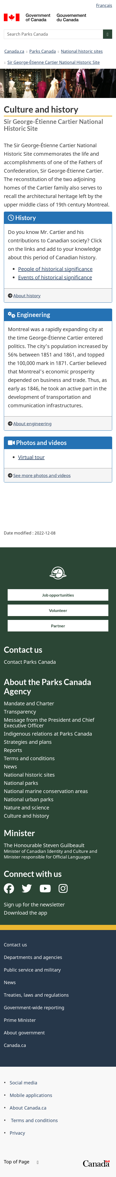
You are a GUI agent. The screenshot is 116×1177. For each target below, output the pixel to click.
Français (104, 5)
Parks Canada (42, 51)
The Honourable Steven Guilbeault (50, 851)
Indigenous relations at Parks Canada (48, 733)
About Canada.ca (28, 1108)
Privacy (17, 1133)
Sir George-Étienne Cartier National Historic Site (53, 62)
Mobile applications (31, 1095)
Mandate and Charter (29, 703)
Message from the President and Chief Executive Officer (49, 722)
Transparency (20, 711)
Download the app (25, 912)
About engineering (32, 423)
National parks (21, 782)
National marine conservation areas (46, 791)
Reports (13, 750)
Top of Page (21, 1162)
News (10, 766)
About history (27, 295)
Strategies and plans (28, 741)
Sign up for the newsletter (34, 904)
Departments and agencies (33, 957)
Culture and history (26, 815)
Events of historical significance (55, 277)
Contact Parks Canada (30, 661)
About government (24, 1033)
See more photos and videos (42, 475)
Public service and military (32, 970)
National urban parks (29, 799)
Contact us (15, 945)
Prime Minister (20, 1020)
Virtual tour (31, 457)
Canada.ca (14, 51)
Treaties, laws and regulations (36, 995)
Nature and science (26, 807)
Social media (23, 1083)
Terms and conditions (29, 758)
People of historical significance (55, 268)
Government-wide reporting (34, 1007)
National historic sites (82, 51)
